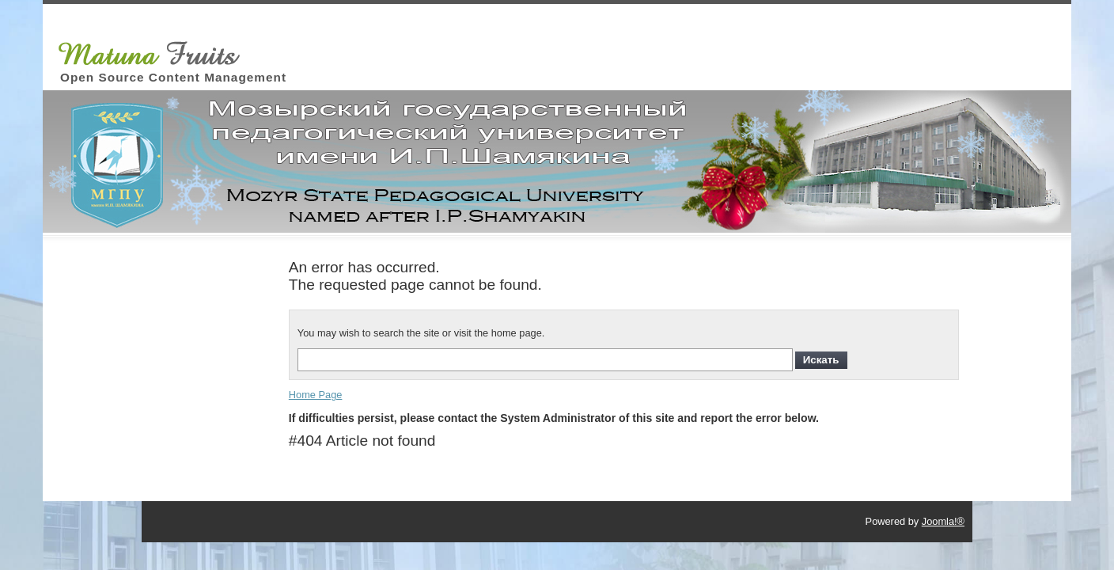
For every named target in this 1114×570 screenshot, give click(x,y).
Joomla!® (943, 521)
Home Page (316, 395)
